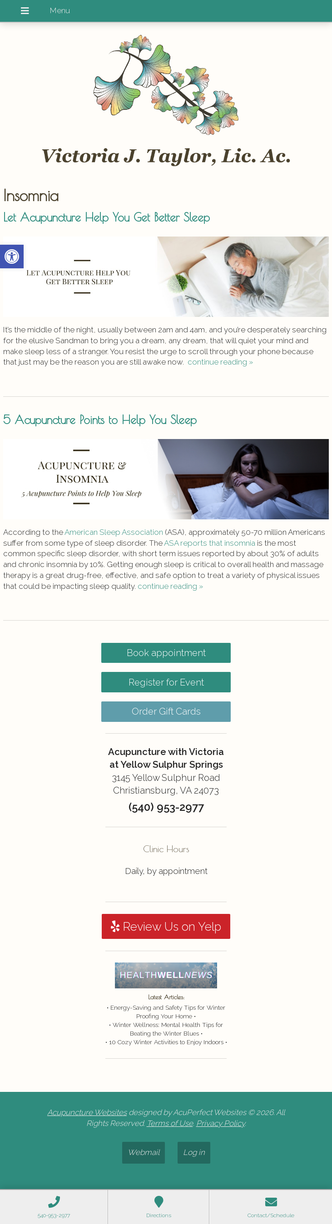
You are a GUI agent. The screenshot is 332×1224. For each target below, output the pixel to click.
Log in (194, 1152)
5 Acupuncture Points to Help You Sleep (100, 419)
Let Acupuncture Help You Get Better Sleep (106, 217)
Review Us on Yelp (166, 926)
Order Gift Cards (166, 711)
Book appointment (166, 652)
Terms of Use (170, 1123)
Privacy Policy (220, 1123)
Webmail (143, 1152)
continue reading (220, 361)
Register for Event (166, 682)
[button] (12, 256)
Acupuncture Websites (87, 1112)
